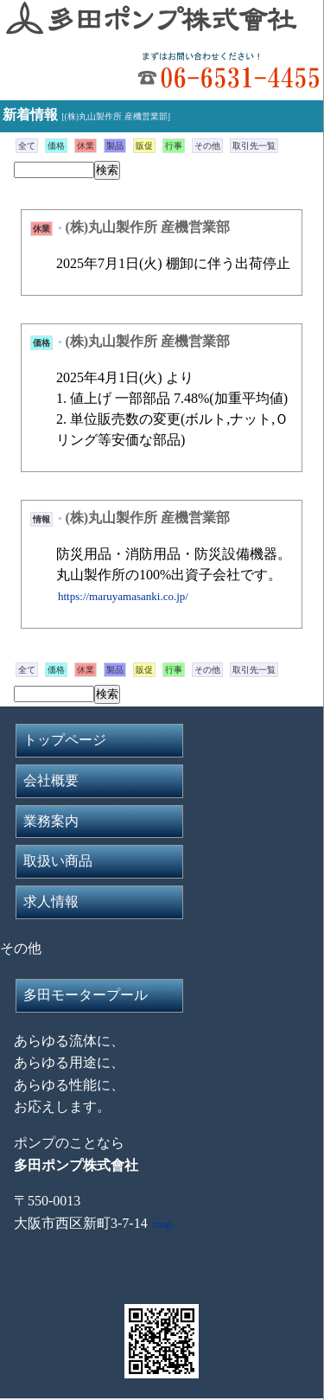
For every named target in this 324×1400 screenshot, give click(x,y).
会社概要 (51, 780)
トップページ (64, 739)
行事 (173, 145)
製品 (115, 145)
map (162, 1224)
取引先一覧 (254, 145)
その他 (207, 145)
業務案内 (51, 821)
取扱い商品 (57, 860)
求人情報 (51, 901)
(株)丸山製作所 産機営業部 (148, 227)
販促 (144, 145)
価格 (56, 145)
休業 (85, 145)
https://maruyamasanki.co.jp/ (123, 596)
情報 (41, 519)
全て (26, 145)
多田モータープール (85, 995)
